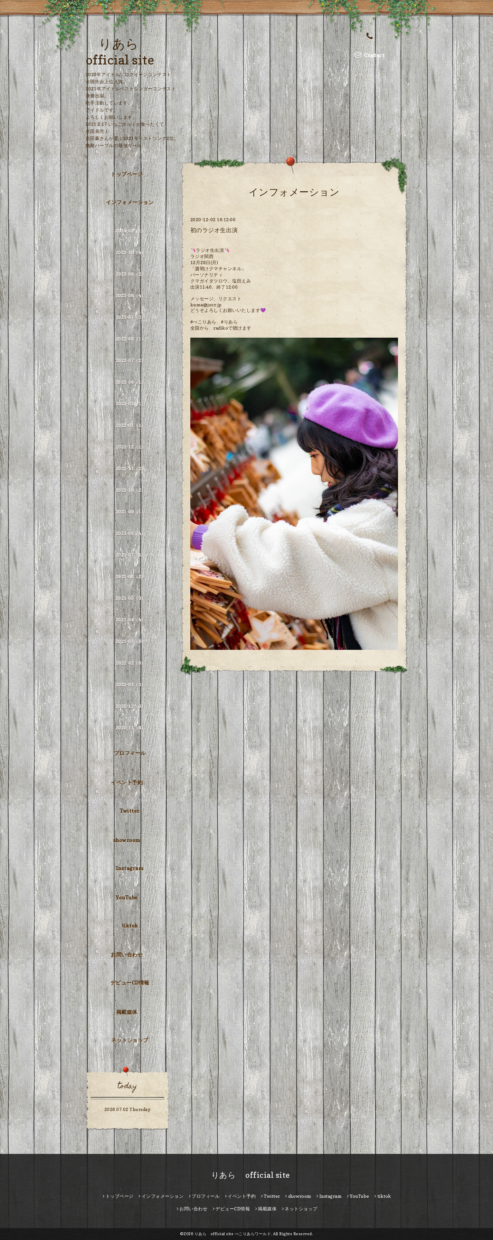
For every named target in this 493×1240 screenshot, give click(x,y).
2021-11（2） (131, 468)
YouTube (127, 897)
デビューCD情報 (129, 982)
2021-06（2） (131, 576)
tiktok (130, 925)
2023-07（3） (131, 317)
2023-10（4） (131, 252)
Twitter (130, 811)
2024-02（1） (131, 230)
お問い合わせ (127, 954)
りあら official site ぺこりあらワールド (232, 1233)
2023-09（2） (131, 274)
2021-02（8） (131, 663)
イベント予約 (127, 782)
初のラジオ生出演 (214, 230)
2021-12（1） (131, 447)
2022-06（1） (131, 382)
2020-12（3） (131, 706)
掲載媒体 (126, 1012)
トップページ (127, 174)
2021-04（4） (131, 619)
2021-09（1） (131, 511)
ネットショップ (129, 1040)
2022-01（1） (131, 425)
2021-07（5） (131, 555)
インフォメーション (130, 202)
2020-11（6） (131, 727)
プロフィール (130, 753)
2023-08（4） (131, 295)
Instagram (130, 868)
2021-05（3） (131, 598)
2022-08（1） (131, 339)
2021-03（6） (131, 641)
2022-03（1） (131, 403)
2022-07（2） (131, 360)
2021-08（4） (131, 533)
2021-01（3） (131, 684)
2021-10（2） (131, 490)
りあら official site (246, 1175)
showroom (127, 840)
